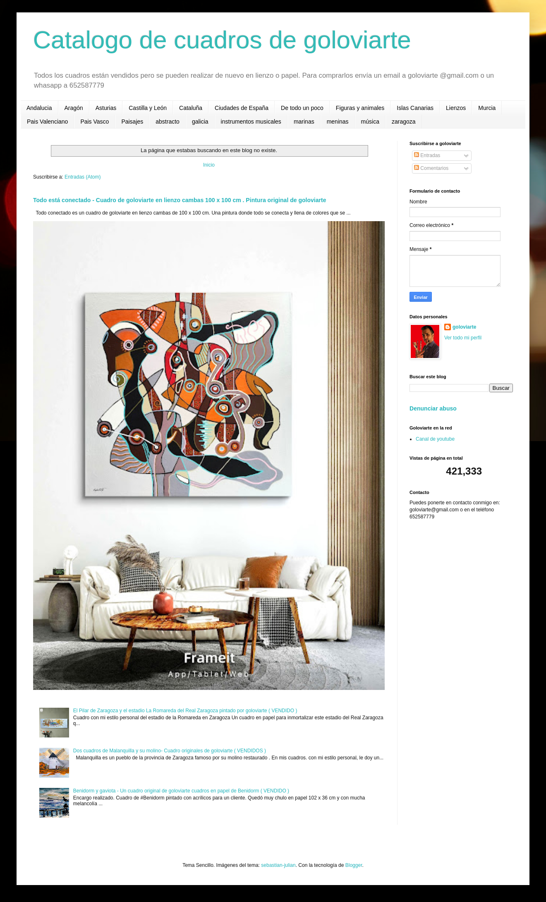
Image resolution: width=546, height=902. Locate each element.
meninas (338, 121)
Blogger (353, 865)
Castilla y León (148, 108)
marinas (304, 121)
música (370, 121)
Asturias (106, 108)
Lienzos (456, 108)
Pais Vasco (94, 121)
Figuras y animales (360, 108)
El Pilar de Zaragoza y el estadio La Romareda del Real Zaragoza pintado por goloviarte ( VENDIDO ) (185, 710)
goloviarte (464, 327)
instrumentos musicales (251, 121)
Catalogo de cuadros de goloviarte (222, 40)
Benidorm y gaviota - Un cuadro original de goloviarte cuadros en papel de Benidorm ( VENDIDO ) (181, 791)
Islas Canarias (415, 108)
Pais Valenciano (47, 121)
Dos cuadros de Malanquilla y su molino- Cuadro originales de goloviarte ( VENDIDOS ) (169, 751)
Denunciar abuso (433, 408)
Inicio (209, 165)
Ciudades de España (241, 108)
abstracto (168, 121)
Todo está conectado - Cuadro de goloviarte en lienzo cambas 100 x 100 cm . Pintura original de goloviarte (179, 200)
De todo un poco (302, 108)
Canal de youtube (435, 439)
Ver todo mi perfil (462, 338)
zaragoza (404, 121)
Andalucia (39, 108)
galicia (200, 121)
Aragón (74, 108)
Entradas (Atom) (83, 177)
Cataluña (190, 108)
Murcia (487, 108)
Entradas (427, 155)
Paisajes (132, 121)
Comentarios (431, 168)
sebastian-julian (278, 865)
